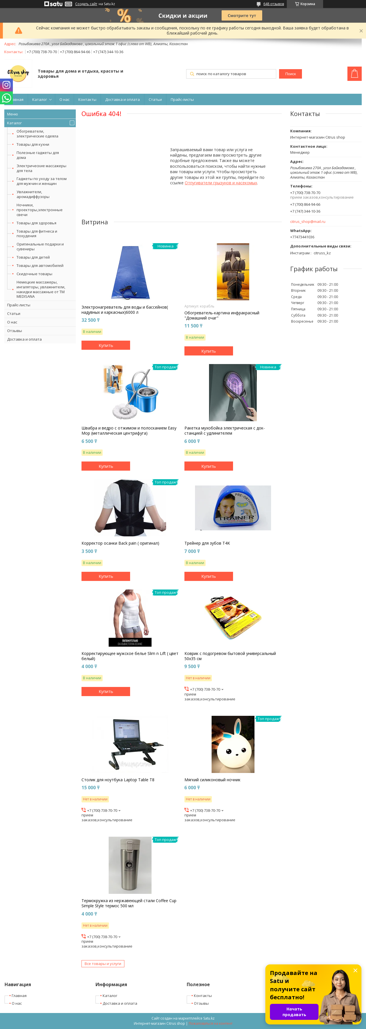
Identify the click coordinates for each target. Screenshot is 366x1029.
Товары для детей (33, 257)
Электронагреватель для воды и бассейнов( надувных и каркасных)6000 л (124, 310)
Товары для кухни (33, 144)
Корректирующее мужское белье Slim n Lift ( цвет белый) (129, 656)
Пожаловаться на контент (210, 1023)
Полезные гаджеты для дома (38, 155)
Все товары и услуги (103, 963)
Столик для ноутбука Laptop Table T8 (117, 779)
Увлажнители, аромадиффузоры (33, 194)
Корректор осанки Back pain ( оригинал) (120, 543)
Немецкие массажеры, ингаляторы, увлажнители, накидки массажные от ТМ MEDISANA (41, 289)
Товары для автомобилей (40, 265)
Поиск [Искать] (290, 74)
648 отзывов (273, 3)
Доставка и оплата (122, 99)
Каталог (39, 99)
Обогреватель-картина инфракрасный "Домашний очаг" (221, 315)
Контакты (87, 99)
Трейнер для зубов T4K (207, 543)
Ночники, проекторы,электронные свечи (40, 209)
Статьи (155, 99)
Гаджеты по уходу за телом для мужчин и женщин (42, 181)
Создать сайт (86, 4)
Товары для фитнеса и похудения (37, 234)
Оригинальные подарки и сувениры (40, 246)
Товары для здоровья (36, 222)
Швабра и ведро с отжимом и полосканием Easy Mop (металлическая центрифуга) (128, 430)
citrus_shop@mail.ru (307, 221)
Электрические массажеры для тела (41, 168)
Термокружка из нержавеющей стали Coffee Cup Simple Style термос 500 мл (128, 903)
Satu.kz (208, 1018)
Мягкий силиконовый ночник (212, 779)
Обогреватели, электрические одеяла (37, 134)
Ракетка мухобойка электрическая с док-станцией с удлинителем (224, 430)
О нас (64, 99)
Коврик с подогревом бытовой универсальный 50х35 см (230, 656)
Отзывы (14, 330)
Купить (106, 345)
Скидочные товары (34, 273)
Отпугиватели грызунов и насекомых (221, 182)
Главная (16, 99)
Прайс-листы (182, 99)
